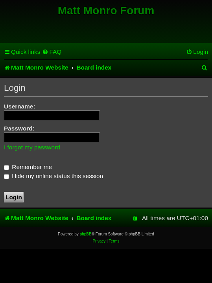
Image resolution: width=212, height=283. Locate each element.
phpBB (86, 234)
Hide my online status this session (53, 176)
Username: (19, 106)
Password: (19, 128)
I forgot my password (32, 147)
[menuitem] (51, 52)
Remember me (28, 167)
